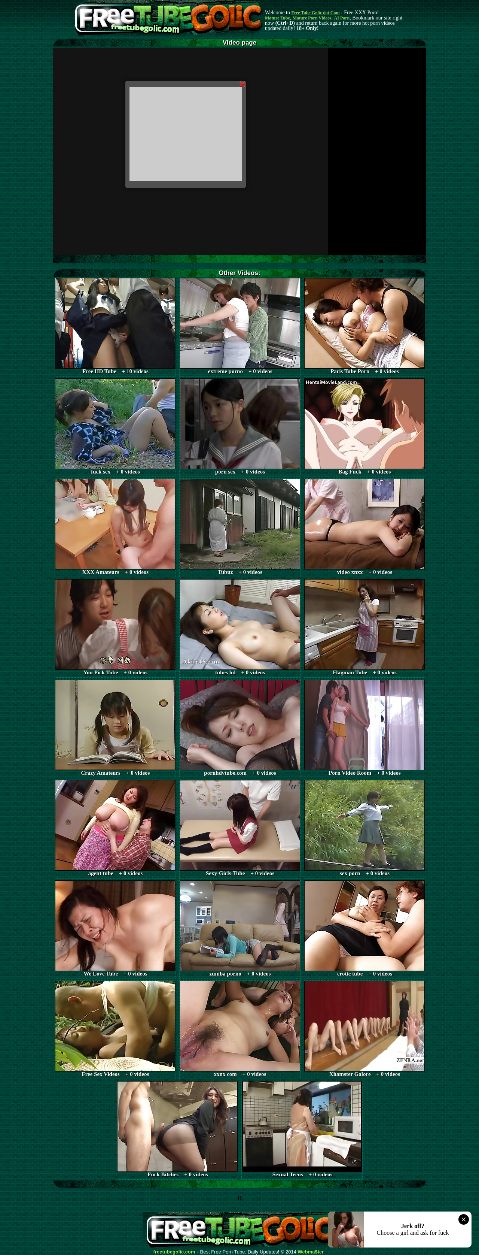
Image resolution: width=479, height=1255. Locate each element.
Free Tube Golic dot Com (315, 12)
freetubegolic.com (174, 1252)
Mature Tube (277, 18)
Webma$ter (311, 1252)
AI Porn (342, 18)
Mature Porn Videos (312, 18)
